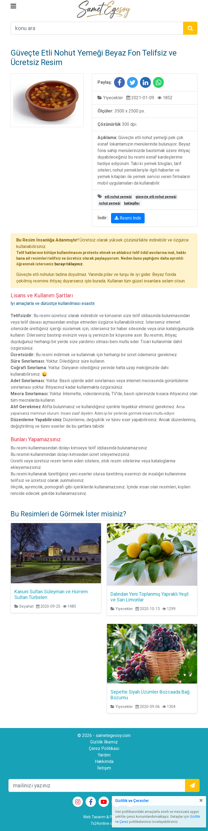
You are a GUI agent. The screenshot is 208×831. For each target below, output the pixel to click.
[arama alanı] (97, 28)
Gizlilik (195, 817)
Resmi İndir (128, 218)
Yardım (104, 755)
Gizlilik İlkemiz (104, 742)
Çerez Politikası (104, 748)
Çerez (123, 822)
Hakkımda (104, 761)
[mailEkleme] (96, 785)
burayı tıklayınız (68, 264)
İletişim (104, 768)
